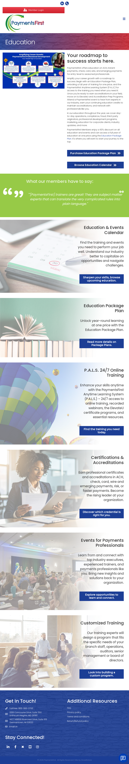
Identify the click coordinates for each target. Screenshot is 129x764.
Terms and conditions (78, 716)
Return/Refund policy (78, 721)
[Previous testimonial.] (120, 191)
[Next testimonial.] (123, 191)
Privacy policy (74, 712)
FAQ (69, 707)
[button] (33, 10)
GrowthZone (86, 760)
